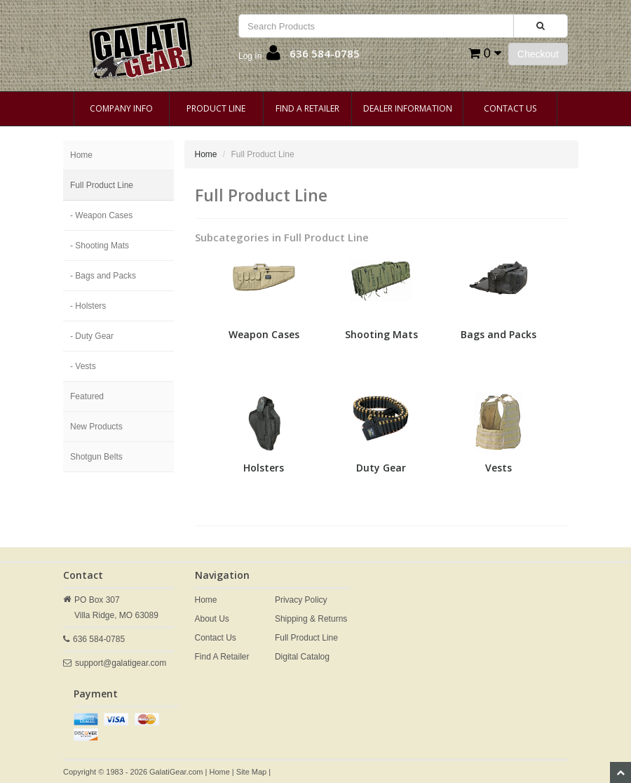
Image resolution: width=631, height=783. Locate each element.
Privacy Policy (301, 600)
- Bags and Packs (103, 276)
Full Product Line (101, 185)
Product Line (215, 108)
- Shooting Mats (99, 245)
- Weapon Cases (101, 215)
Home (81, 155)
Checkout (538, 54)
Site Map (251, 772)
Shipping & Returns (311, 619)
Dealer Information (407, 108)
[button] (259, 56)
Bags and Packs (498, 334)
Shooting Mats (381, 334)
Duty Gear (381, 467)
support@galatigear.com (120, 663)
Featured (87, 396)
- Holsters (88, 306)
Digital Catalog (302, 657)
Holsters (263, 467)
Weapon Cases (264, 334)
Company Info (121, 108)
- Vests (83, 366)
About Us (212, 619)
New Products (96, 426)
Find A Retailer (307, 108)
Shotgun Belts (96, 457)
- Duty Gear (92, 336)
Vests (498, 467)
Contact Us (510, 108)
